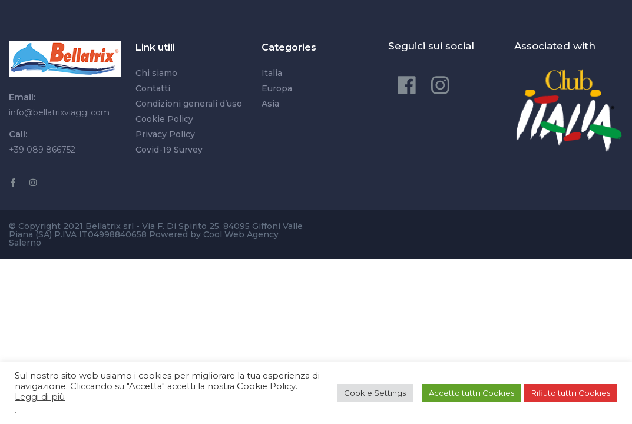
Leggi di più (40, 397)
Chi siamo (156, 73)
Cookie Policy (164, 119)
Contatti (152, 88)
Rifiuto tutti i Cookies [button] (570, 393)
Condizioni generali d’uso (188, 103)
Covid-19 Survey (169, 149)
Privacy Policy (165, 134)
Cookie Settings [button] (375, 393)
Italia (272, 73)
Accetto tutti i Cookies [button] (471, 393)
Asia (270, 103)
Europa (277, 88)
